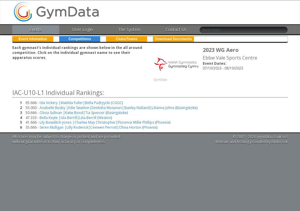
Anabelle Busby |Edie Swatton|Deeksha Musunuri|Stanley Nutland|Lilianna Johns (107, 107)
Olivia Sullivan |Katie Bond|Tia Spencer (72, 112)
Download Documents (173, 39)
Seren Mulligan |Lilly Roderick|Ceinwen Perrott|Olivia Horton (90, 127)
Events (35, 29)
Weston (104, 117)
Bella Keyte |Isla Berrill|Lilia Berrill (68, 117)
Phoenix (162, 122)
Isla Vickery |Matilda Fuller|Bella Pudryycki (75, 102)
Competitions (80, 39)
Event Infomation (32, 39)
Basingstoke (186, 107)
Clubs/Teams (126, 39)
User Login (82, 29)
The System (129, 29)
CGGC (117, 102)
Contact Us (176, 29)
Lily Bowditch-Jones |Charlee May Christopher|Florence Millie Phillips (97, 122)
